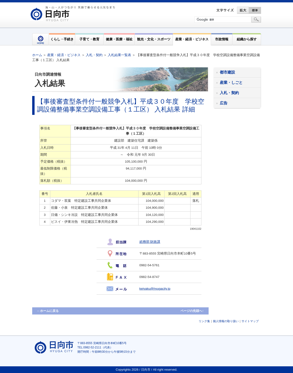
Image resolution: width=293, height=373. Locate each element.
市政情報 (221, 39)
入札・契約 (94, 55)
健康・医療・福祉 (119, 39)
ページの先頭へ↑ (192, 311)
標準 (255, 10)
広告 (223, 103)
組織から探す (247, 39)
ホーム (37, 55)
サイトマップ (250, 321)
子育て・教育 (89, 39)
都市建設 (227, 72)
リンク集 (204, 321)
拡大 (243, 10)
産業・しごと (231, 82)
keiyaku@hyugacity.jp (154, 288)
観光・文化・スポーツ (153, 39)
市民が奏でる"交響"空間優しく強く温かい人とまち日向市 (73, 13)
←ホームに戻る (48, 311)
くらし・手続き (62, 39)
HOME (40, 39)
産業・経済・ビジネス (192, 39)
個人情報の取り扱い (226, 321)
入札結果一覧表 (119, 55)
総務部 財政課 (149, 242)
